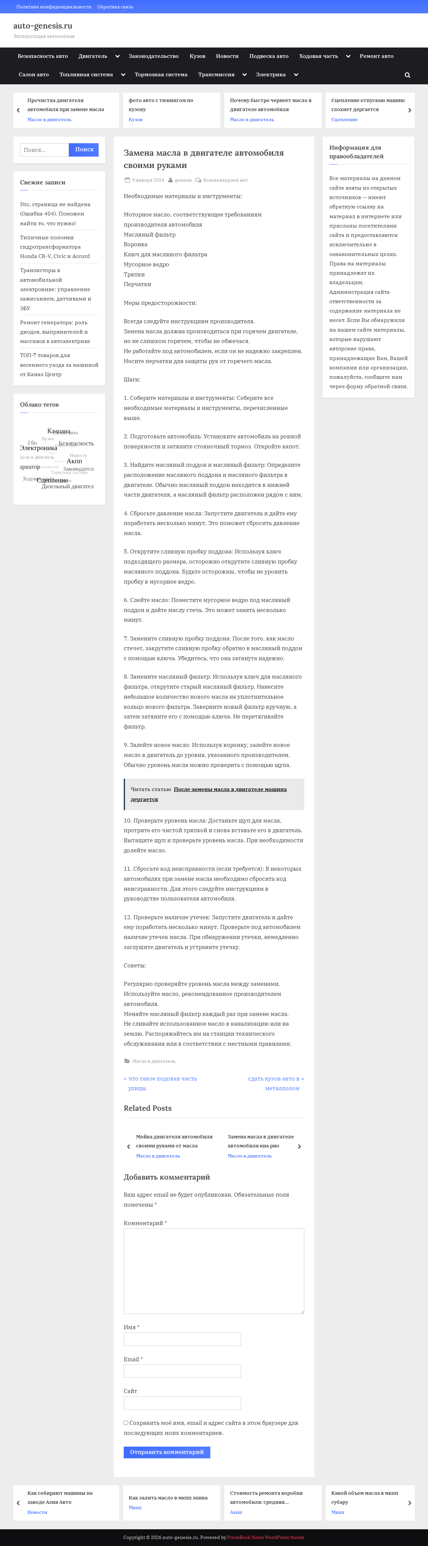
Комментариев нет (225, 180)
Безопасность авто (43, 55)
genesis (183, 179)
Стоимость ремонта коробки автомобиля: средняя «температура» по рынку (269, 1498)
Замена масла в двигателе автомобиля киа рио (261, 1141)
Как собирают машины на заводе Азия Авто (62, 1497)
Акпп (239, 1512)
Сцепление (347, 119)
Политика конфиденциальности (53, 6)
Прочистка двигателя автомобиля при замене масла (68, 105)
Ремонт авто (377, 55)
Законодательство (154, 55)
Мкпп (137, 1507)
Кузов (197, 55)
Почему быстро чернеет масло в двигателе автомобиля (273, 105)
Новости (227, 55)
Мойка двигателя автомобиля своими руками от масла (174, 1141)
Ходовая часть (318, 55)
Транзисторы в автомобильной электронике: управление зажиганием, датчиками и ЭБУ (55, 288)
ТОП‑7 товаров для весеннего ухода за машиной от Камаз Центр (59, 364)
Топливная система (86, 74)
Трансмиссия (216, 74)
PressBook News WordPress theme (266, 1537)
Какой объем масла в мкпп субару (367, 1497)
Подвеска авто (269, 55)
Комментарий (145, 1223)
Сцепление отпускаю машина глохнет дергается (371, 105)
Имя (132, 1327)
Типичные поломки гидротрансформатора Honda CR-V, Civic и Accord (55, 247)
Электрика (271, 74)
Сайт (130, 1391)
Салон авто (34, 74)
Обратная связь (115, 6)
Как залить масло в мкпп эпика (170, 1497)
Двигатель (93, 55)
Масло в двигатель (52, 119)
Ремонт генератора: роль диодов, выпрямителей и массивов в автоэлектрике (55, 332)
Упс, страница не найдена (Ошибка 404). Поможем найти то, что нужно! (55, 213)
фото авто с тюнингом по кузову (163, 105)
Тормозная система (161, 74)
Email (133, 1359)
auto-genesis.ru (43, 25)
